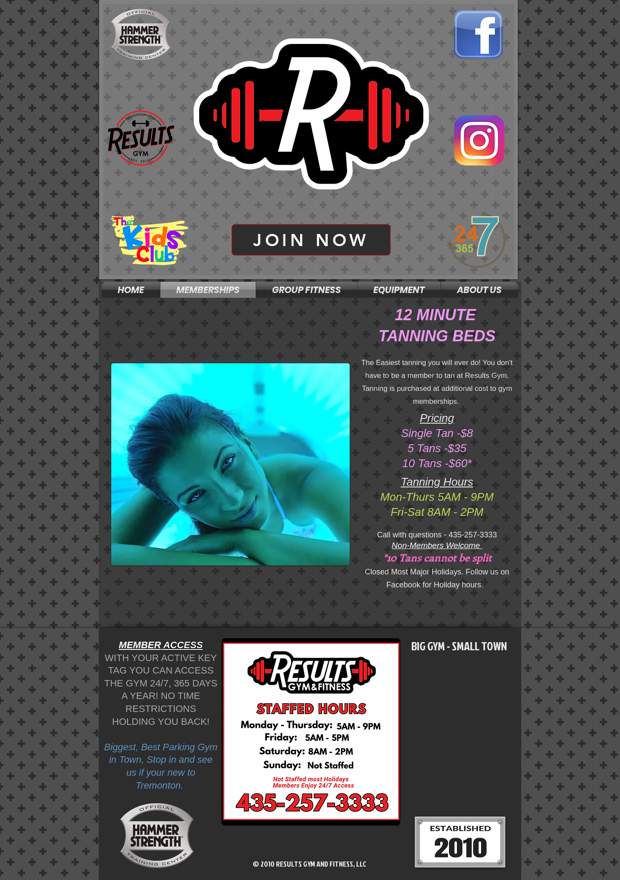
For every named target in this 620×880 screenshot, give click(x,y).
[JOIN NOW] (311, 240)
